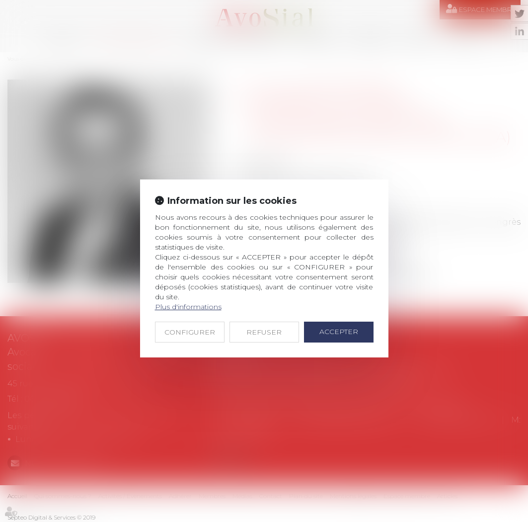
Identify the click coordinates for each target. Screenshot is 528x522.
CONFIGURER (189, 332)
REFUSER (264, 332)
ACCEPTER (338, 331)
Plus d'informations (188, 306)
